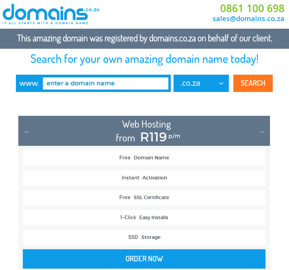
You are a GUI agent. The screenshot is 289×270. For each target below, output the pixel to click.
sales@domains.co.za (249, 18)
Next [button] (261, 131)
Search (253, 83)
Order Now (144, 258)
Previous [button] (27, 131)
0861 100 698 (252, 8)
